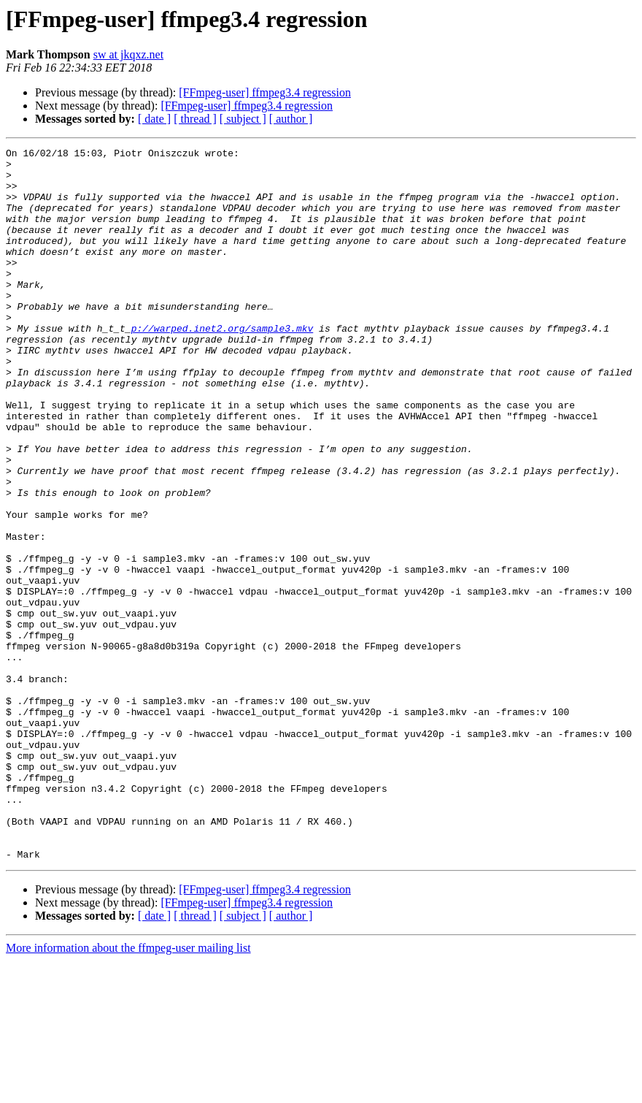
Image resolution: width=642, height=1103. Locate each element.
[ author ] (291, 118)
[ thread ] (195, 118)
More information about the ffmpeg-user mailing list (128, 1090)
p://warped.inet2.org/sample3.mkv (222, 365)
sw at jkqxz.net (128, 54)
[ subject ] (243, 118)
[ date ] (154, 118)
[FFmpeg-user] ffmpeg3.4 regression (265, 92)
